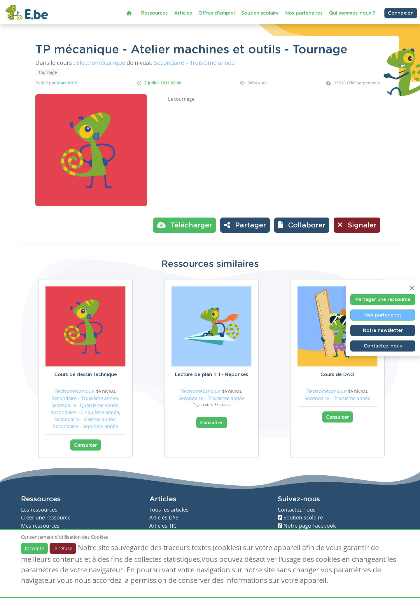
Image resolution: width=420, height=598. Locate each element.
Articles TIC (162, 525)
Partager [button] (245, 225)
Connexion (401, 13)
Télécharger (184, 225)
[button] (301, 225)
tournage (48, 72)
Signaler (357, 225)
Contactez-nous (383, 346)
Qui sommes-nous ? (352, 13)
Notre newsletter (383, 330)
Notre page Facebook (307, 525)
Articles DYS (163, 517)
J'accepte (34, 548)
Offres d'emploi (216, 13)
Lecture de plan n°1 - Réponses (211, 374)
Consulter (85, 445)
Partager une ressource (382, 299)
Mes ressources (40, 525)
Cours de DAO (337, 374)
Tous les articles (169, 509)
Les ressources (39, 509)
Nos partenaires (304, 13)
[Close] (411, 288)
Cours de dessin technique (85, 374)
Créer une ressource (46, 517)
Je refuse (62, 548)
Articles (183, 13)
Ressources (154, 13)
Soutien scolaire (260, 13)
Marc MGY (67, 83)
